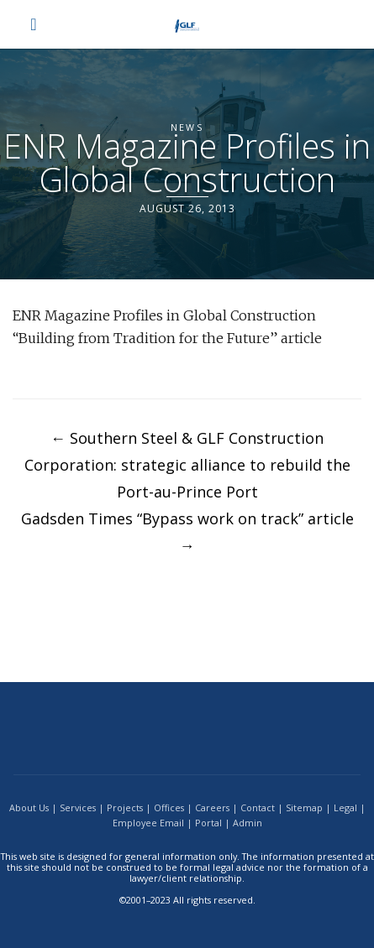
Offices (169, 807)
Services (78, 807)
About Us (29, 807)
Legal (345, 807)
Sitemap (304, 807)
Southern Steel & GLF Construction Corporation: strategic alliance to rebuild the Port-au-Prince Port (187, 465)
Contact (257, 807)
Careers (212, 807)
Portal (208, 822)
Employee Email (148, 822)
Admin (247, 822)
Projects (125, 807)
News (187, 127)
